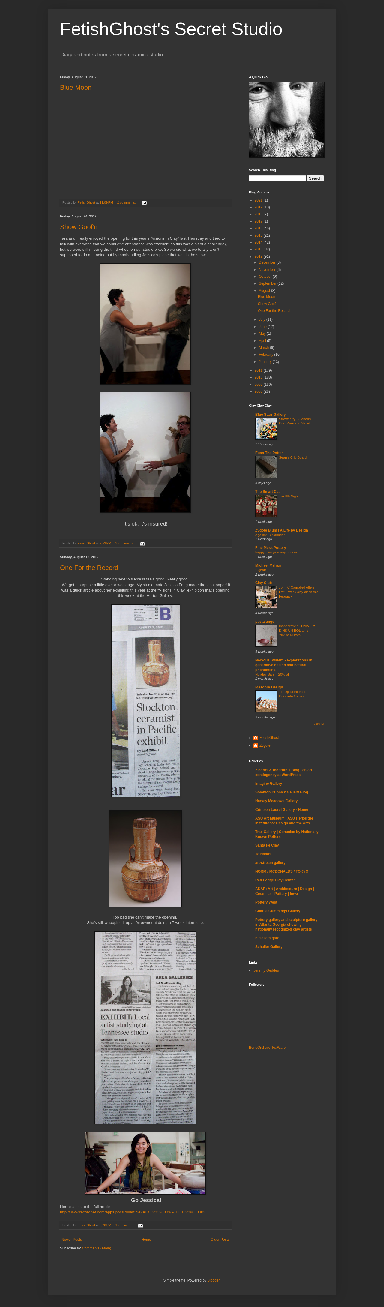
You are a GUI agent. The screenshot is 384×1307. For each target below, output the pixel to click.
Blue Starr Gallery (270, 414)
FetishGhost (269, 738)
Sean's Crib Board (293, 457)
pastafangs (264, 621)
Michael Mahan (268, 565)
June (263, 327)
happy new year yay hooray (276, 552)
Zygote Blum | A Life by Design (281, 530)
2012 (259, 256)
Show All (319, 723)
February (266, 354)
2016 (259, 228)
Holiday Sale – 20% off (272, 674)
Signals (260, 570)
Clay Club (263, 583)
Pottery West (266, 902)
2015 (259, 235)
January (266, 362)
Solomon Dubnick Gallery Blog (281, 792)
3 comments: (125, 543)
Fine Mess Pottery (270, 548)
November (268, 270)
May (263, 333)
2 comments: (127, 202)
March (264, 348)
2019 (259, 207)
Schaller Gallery (269, 947)
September (268, 283)
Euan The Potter (269, 453)
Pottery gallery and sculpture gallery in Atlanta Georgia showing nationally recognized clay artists (286, 924)
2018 (259, 214)
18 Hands (263, 854)
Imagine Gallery (268, 783)
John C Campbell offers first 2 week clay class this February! (298, 592)
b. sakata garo (267, 938)
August (265, 291)
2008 (259, 391)
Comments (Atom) (96, 1248)
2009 (259, 384)
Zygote (265, 745)
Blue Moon (76, 87)
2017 (259, 221)
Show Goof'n (79, 227)
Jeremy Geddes (266, 970)
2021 (259, 200)
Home (146, 1239)
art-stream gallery (270, 863)
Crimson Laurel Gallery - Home (281, 810)
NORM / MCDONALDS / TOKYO (281, 871)
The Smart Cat (267, 492)
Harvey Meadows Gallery (276, 801)
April (263, 341)
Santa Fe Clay (267, 845)
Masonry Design (269, 687)
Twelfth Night (289, 496)
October (266, 276)
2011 (259, 370)
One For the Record (89, 567)
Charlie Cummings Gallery (277, 911)
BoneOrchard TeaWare (267, 1047)
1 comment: (124, 1225)
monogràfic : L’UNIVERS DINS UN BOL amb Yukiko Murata (297, 630)
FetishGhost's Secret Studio (171, 29)
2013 (259, 249)
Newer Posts (72, 1239)
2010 (259, 377)
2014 (259, 242)
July (262, 319)
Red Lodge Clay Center (275, 880)
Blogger (213, 1280)
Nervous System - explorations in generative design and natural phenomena (283, 665)
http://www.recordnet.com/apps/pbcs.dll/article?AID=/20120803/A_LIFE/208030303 (133, 1212)
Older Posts (220, 1239)
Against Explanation (270, 535)
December (268, 262)
